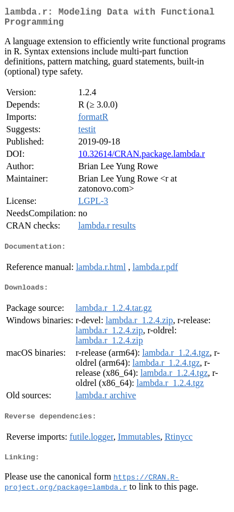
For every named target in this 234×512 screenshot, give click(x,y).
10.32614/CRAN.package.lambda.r (141, 158)
